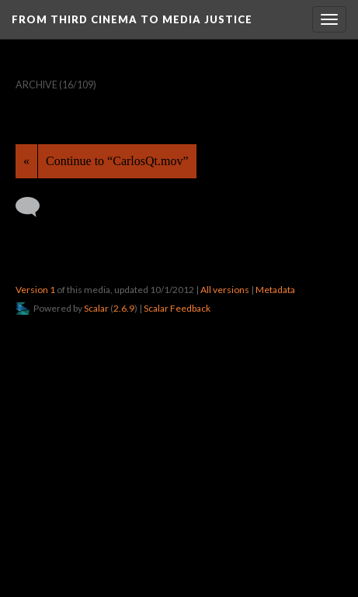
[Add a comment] (35, 207)
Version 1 (35, 289)
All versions (224, 289)
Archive (36, 85)
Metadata (275, 289)
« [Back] (26, 160)
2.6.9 (123, 308)
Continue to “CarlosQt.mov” (117, 160)
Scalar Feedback (177, 308)
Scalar (96, 308)
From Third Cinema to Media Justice (132, 19)
